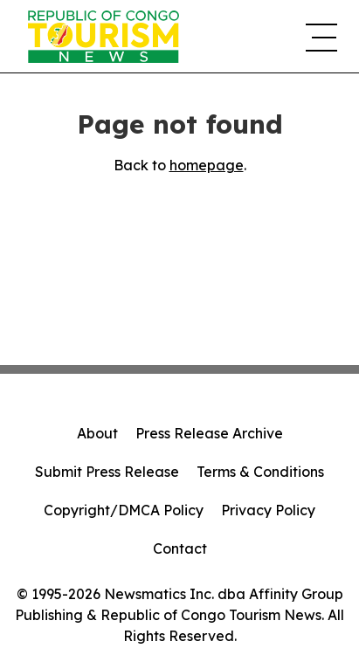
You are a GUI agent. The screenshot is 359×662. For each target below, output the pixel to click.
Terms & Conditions (260, 471)
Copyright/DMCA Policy (124, 510)
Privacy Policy (268, 510)
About (97, 433)
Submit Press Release (107, 471)
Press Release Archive (209, 433)
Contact (180, 548)
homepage (206, 165)
